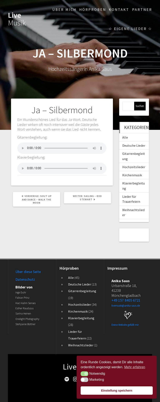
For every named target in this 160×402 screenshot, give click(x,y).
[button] (84, 373)
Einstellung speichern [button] (116, 390)
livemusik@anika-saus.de (125, 305)
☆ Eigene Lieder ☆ (130, 28)
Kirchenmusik (132, 175)
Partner (142, 9)
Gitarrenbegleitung (82, 291)
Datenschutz (25, 279)
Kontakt (119, 9)
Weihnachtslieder (80, 345)
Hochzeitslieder (133, 167)
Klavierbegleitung (81, 318)
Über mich (64, 9)
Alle (125, 137)
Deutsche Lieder (133, 145)
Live (17, 18)
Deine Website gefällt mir (125, 325)
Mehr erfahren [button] (134, 367)
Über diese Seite (28, 271)
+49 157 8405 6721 (125, 300)
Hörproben (92, 9)
